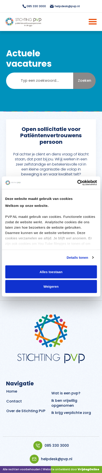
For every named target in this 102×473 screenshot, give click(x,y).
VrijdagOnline (88, 469)
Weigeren (51, 286)
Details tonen (77, 257)
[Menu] (87, 21)
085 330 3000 (51, 445)
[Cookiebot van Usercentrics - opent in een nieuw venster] (77, 183)
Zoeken (84, 80)
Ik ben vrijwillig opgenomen (64, 403)
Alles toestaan (51, 272)
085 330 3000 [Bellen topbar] (34, 6)
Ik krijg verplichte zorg (71, 412)
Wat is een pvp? (65, 393)
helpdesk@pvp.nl (51, 459)
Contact (14, 401)
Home (11, 391)
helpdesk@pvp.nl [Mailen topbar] (65, 6)
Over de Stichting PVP (25, 410)
